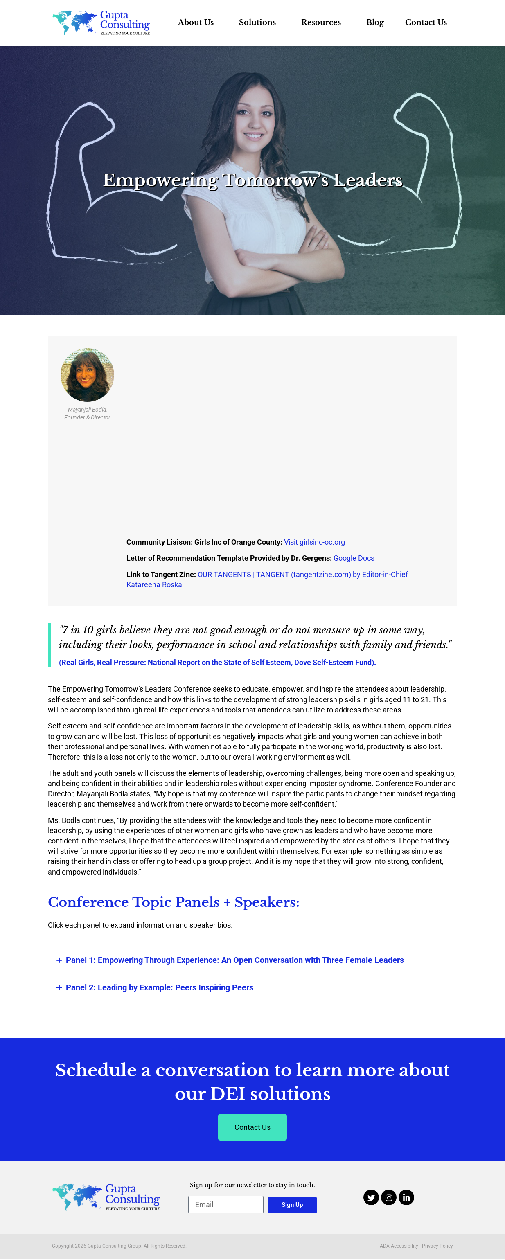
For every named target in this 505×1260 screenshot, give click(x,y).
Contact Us (426, 22)
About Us (198, 22)
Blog (375, 22)
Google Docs (354, 558)
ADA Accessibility (399, 1246)
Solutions (259, 22)
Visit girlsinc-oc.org (314, 542)
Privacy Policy (437, 1246)
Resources (323, 22)
